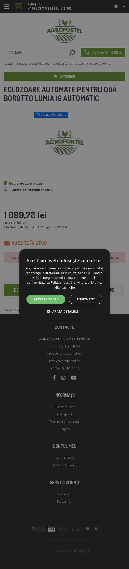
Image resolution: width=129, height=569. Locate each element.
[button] (64, 311)
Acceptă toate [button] (46, 299)
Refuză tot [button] (85, 299)
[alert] (64, 284)
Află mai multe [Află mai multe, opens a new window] (64, 287)
